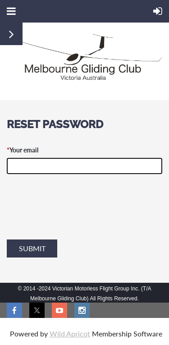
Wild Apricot (70, 333)
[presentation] (75, 216)
